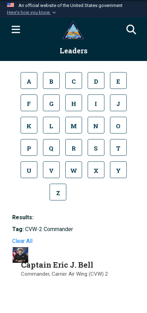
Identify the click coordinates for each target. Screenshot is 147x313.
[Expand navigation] (16, 30)
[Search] (131, 30)
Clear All (22, 241)
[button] (32, 12)
